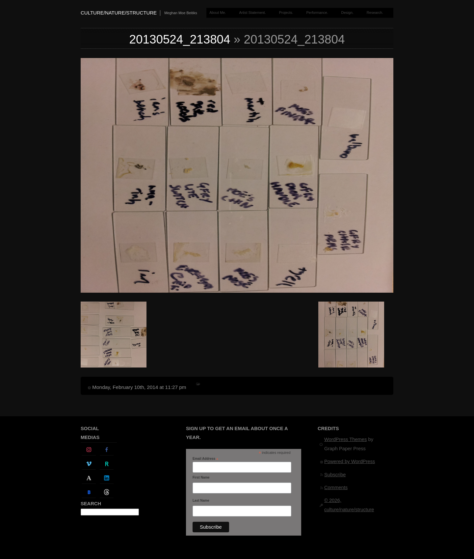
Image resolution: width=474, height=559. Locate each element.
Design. (347, 13)
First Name (201, 477)
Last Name (201, 500)
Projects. (286, 13)
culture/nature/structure (119, 12)
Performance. (317, 13)
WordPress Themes (345, 439)
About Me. (217, 13)
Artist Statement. (252, 13)
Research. (375, 13)
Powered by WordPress (349, 461)
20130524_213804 (179, 39)
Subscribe (335, 474)
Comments (336, 487)
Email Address (205, 459)
